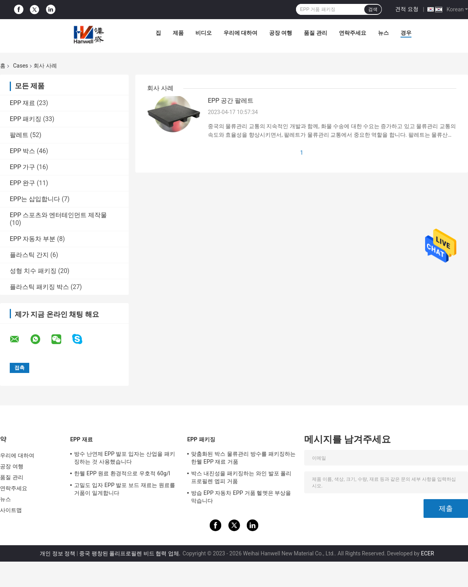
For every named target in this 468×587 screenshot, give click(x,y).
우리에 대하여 (240, 33)
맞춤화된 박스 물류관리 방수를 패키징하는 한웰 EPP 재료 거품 (243, 458)
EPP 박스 (22, 151)
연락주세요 (352, 33)
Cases (20, 65)
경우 (406, 33)
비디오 (203, 33)
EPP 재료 (22, 103)
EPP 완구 (22, 183)
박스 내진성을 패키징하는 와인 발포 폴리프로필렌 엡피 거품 (241, 477)
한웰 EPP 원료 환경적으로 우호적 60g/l (122, 473)
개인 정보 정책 (57, 553)
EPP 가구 (22, 167)
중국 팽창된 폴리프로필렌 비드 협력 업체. (130, 553)
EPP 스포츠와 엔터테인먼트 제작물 (58, 215)
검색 (373, 9)
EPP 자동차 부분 (32, 239)
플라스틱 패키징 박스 (39, 287)
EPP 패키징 (25, 119)
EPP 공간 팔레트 (231, 100)
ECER (427, 553)
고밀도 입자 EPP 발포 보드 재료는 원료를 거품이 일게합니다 (124, 489)
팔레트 (19, 135)
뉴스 (383, 33)
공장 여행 (280, 33)
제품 (178, 33)
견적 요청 (406, 9)
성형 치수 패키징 (33, 271)
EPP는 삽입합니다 (35, 199)
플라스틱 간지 (29, 255)
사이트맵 (11, 510)
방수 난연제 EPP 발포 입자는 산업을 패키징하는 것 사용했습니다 (124, 458)
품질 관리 (315, 33)
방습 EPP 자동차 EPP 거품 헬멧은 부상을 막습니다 (241, 497)
